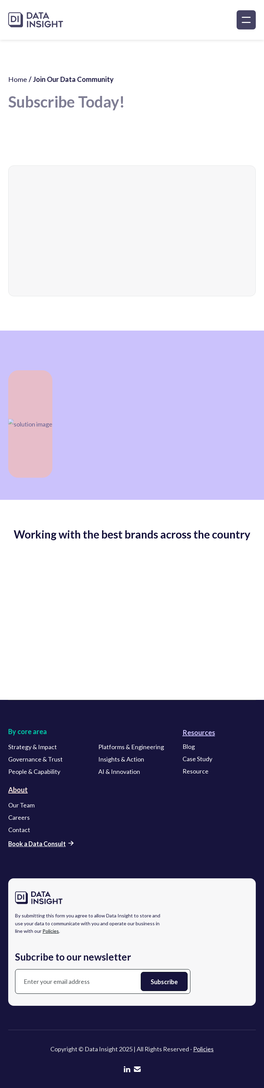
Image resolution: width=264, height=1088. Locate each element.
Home (17, 83)
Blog (189, 747)
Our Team (21, 806)
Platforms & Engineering (131, 747)
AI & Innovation (119, 772)
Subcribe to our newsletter (73, 957)
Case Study (197, 759)
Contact (19, 830)
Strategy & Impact (32, 747)
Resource (196, 772)
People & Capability (34, 772)
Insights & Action (121, 760)
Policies (50, 932)
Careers (19, 818)
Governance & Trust (35, 760)
